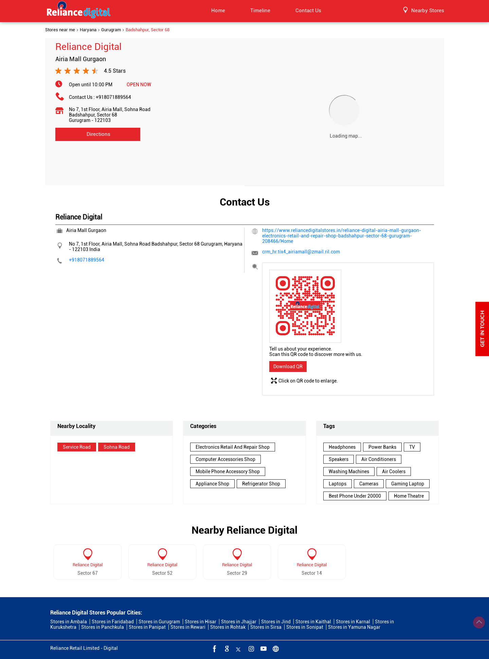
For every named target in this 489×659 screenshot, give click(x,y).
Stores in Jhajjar (238, 621)
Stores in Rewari (187, 627)
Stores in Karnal (353, 621)
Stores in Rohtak (228, 627)
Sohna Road (117, 447)
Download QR (288, 366)
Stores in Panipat (147, 627)
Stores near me (60, 30)
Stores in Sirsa (266, 627)
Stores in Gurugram (159, 621)
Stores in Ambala (68, 621)
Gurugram (111, 30)
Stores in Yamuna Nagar (354, 627)
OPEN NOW (139, 84)
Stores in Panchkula (102, 627)
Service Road (77, 447)
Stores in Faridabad (113, 621)
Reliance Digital (88, 564)
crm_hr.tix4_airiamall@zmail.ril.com (301, 251)
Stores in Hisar (200, 621)
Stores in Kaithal (313, 621)
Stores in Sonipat (304, 627)
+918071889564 (113, 97)
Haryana (88, 30)
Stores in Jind (276, 621)
